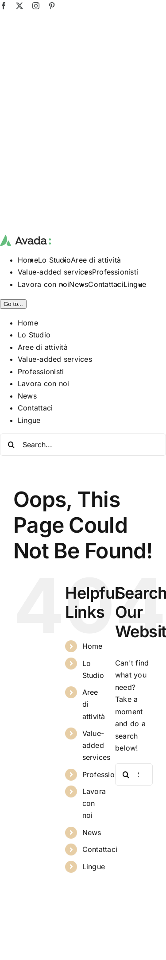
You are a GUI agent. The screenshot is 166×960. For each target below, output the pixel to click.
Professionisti (105, 774)
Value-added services (96, 745)
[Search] (11, 445)
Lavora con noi (94, 803)
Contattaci (99, 849)
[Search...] (83, 445)
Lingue (93, 866)
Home (92, 646)
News (91, 832)
